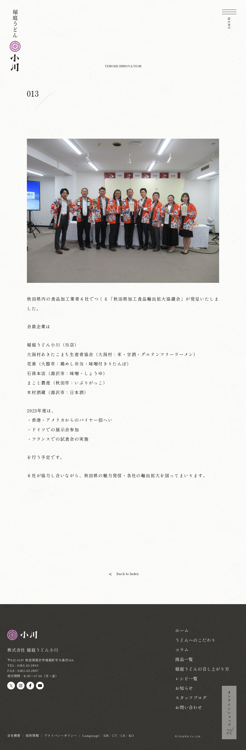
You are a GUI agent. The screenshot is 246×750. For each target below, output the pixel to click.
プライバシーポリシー (60, 735)
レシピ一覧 (186, 678)
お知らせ (184, 688)
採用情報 (32, 735)
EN (106, 735)
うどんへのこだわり (195, 640)
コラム (182, 649)
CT (114, 735)
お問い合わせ (188, 707)
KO (131, 735)
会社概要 (13, 735)
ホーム (182, 630)
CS (123, 735)
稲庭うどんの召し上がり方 (202, 669)
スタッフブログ (191, 697)
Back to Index (128, 573)
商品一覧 (184, 659)
